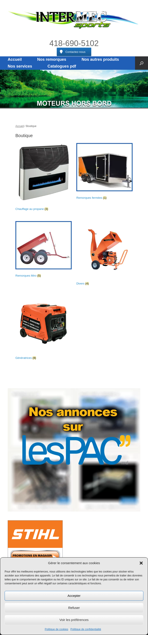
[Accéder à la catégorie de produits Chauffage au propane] (43, 178)
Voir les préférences (74, 620)
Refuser (74, 608)
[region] (74, 89)
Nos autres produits (100, 59)
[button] (141, 563)
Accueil (15, 59)
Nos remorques (51, 59)
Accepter (74, 595)
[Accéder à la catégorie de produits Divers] (104, 254)
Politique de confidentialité (85, 629)
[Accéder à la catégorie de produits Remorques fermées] (104, 172)
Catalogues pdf (62, 66)
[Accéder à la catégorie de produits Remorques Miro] (43, 250)
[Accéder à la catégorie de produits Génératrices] (43, 328)
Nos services (20, 66)
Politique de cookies (56, 629)
